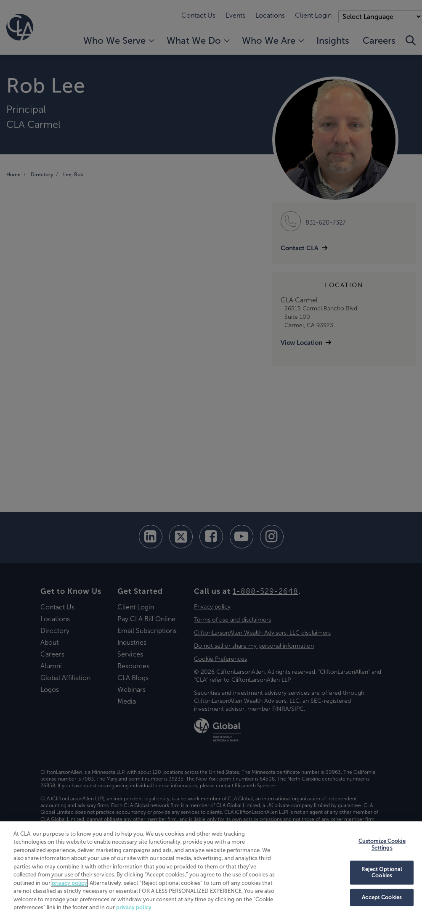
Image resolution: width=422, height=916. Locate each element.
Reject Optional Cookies (381, 872)
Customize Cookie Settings (382, 844)
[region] (211, 868)
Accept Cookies (382, 897)
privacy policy (69, 883)
